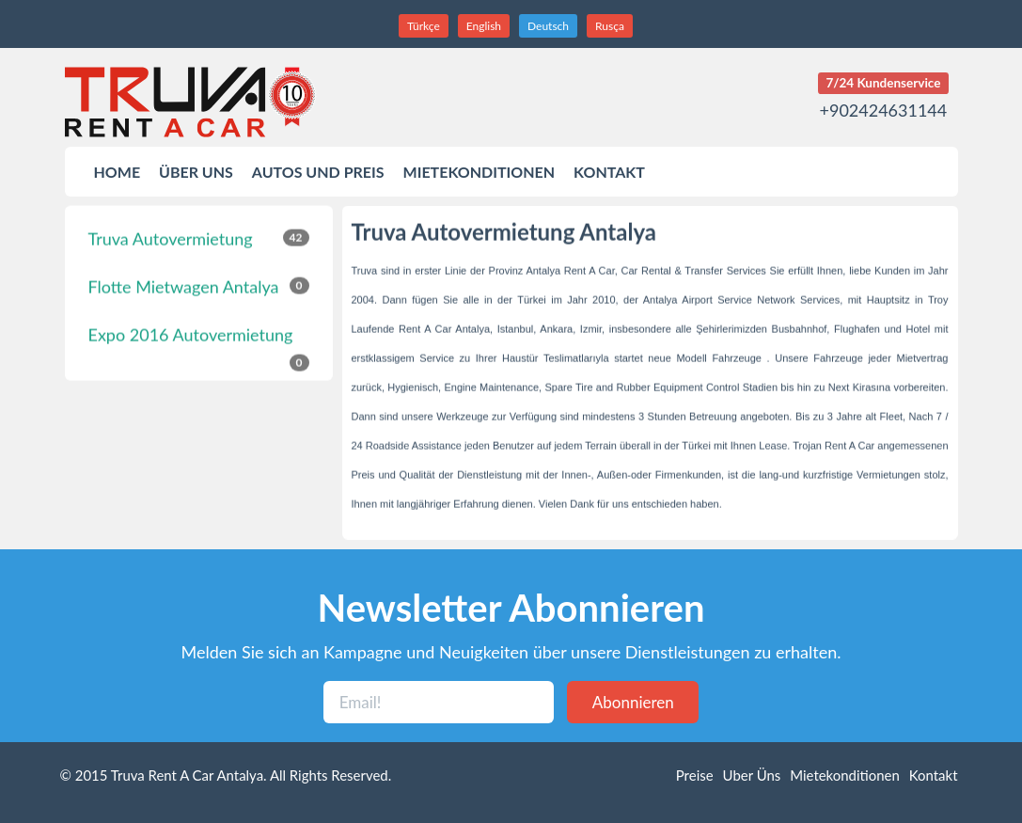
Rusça (609, 26)
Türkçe (423, 26)
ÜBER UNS (196, 172)
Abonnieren (633, 702)
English (483, 26)
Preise (695, 775)
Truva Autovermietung (198, 237)
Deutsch (548, 26)
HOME (117, 172)
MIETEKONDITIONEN (479, 172)
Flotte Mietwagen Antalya (198, 285)
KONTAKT (609, 172)
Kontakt (933, 775)
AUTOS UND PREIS (318, 172)
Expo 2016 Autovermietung (198, 340)
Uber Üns (752, 775)
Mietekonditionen (845, 775)
